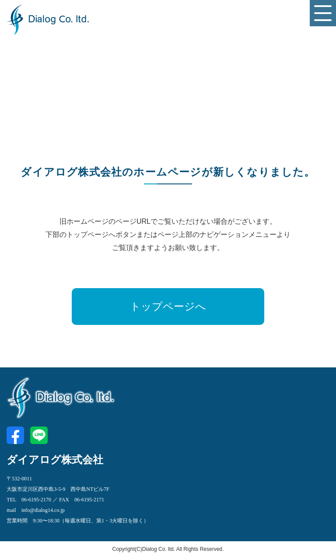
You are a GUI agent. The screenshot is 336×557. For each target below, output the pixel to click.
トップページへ (168, 306)
